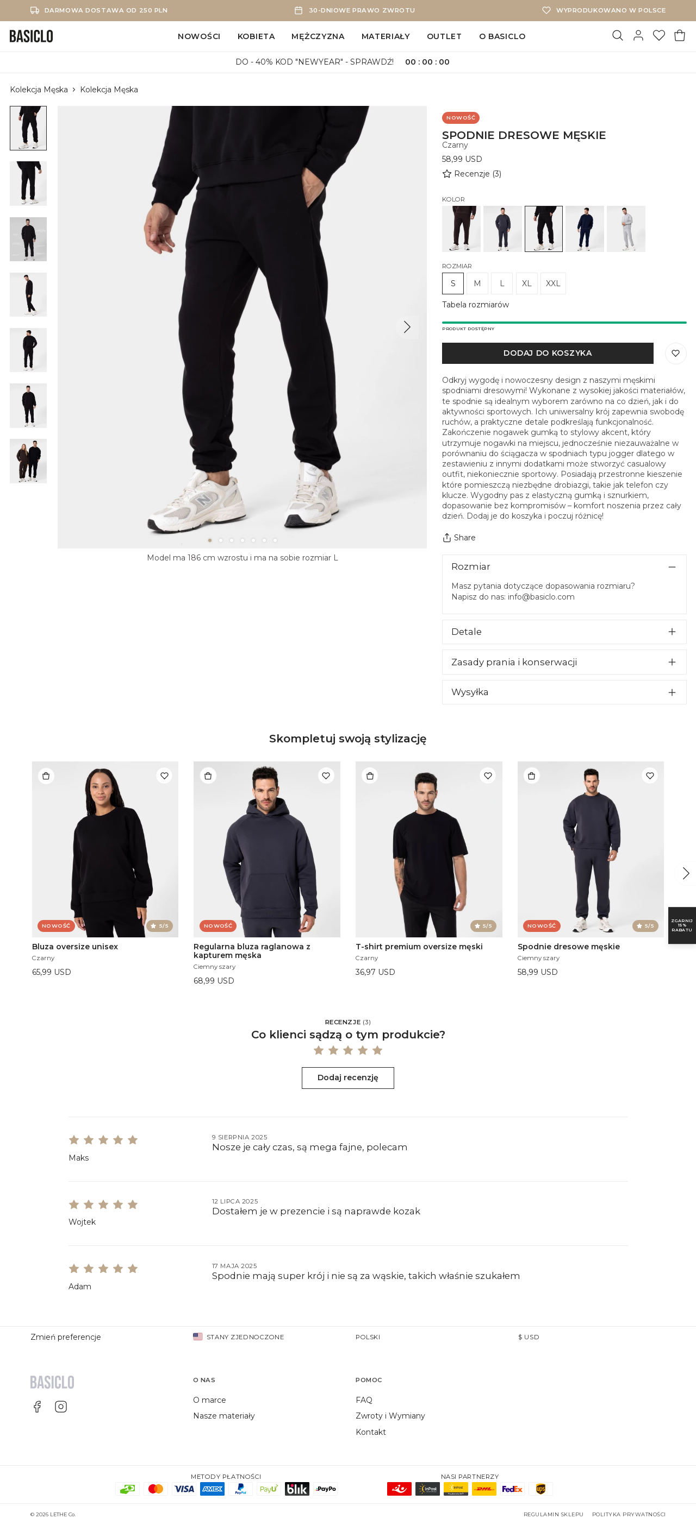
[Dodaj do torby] (46, 775)
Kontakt (371, 1432)
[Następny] (407, 327)
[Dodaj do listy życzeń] (164, 775)
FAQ (364, 1400)
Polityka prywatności (629, 1514)
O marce (209, 1400)
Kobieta (256, 36)
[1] (209, 540)
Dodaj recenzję (348, 1077)
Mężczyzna (317, 36)
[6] (264, 540)
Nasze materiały (224, 1416)
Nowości (199, 36)
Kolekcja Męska (39, 89)
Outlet (444, 36)
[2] (220, 540)
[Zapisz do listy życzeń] (676, 353)
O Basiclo (502, 36)
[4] (242, 540)
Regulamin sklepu (554, 1514)
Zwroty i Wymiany (390, 1416)
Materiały (386, 36)
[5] (253, 540)
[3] (231, 540)
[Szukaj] (617, 36)
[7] (275, 540)
